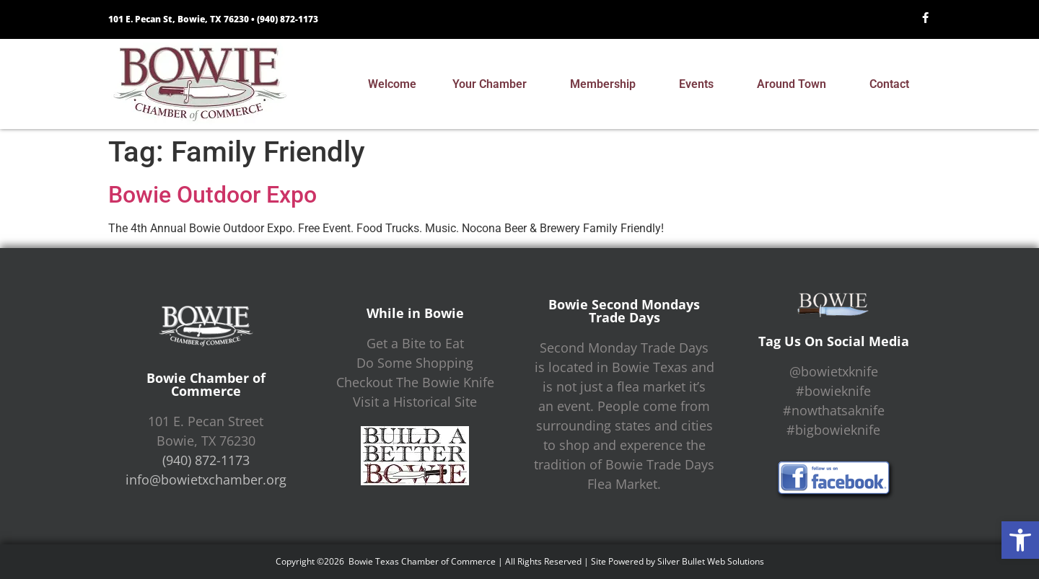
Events (700, 84)
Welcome (392, 84)
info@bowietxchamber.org (206, 479)
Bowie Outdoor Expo (212, 194)
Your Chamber (493, 84)
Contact (892, 84)
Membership (606, 84)
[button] (1020, 540)
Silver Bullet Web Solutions (710, 561)
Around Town (795, 84)
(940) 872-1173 (287, 19)
